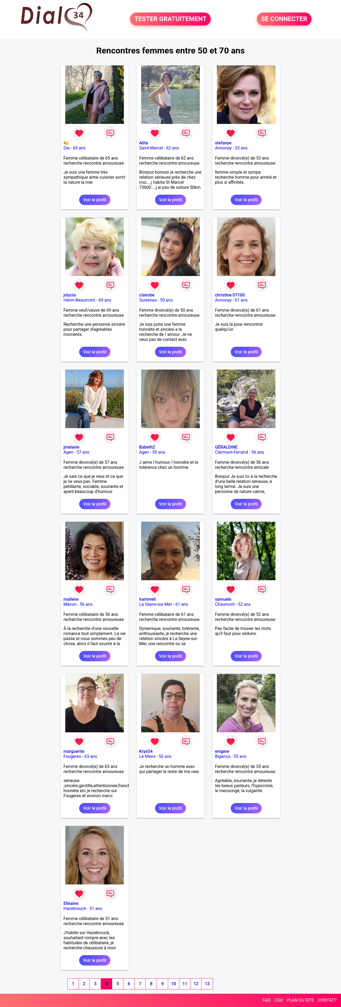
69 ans (105, 300)
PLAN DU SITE (300, 1000)
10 (173, 983)
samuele (223, 599)
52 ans (244, 604)
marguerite (73, 751)
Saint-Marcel (151, 148)
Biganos (222, 756)
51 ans (96, 908)
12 (196, 983)
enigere (222, 751)
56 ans (257, 452)
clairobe (147, 295)
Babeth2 (147, 447)
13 (207, 983)
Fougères (72, 756)
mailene (71, 599)
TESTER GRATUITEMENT (170, 19)
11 (184, 983)
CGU (278, 1000)
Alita (143, 142)
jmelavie (71, 447)
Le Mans (147, 756)
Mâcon (69, 604)
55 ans (158, 452)
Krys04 (146, 751)
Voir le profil (94, 199)
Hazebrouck (74, 908)
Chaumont (225, 604)
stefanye (223, 142)
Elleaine (70, 903)
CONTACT (327, 1000)
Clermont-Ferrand (231, 452)
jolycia (69, 295)
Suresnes (148, 300)
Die (66, 148)
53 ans (241, 148)
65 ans (79, 148)
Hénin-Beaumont (79, 300)
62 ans (172, 148)
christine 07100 (230, 295)
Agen (68, 452)
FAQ (266, 1000)
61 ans (241, 300)
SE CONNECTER (284, 19)
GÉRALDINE (226, 447)
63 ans (90, 756)
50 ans (166, 300)
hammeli (147, 599)
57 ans (82, 452)
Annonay (223, 148)
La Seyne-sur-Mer (155, 604)
